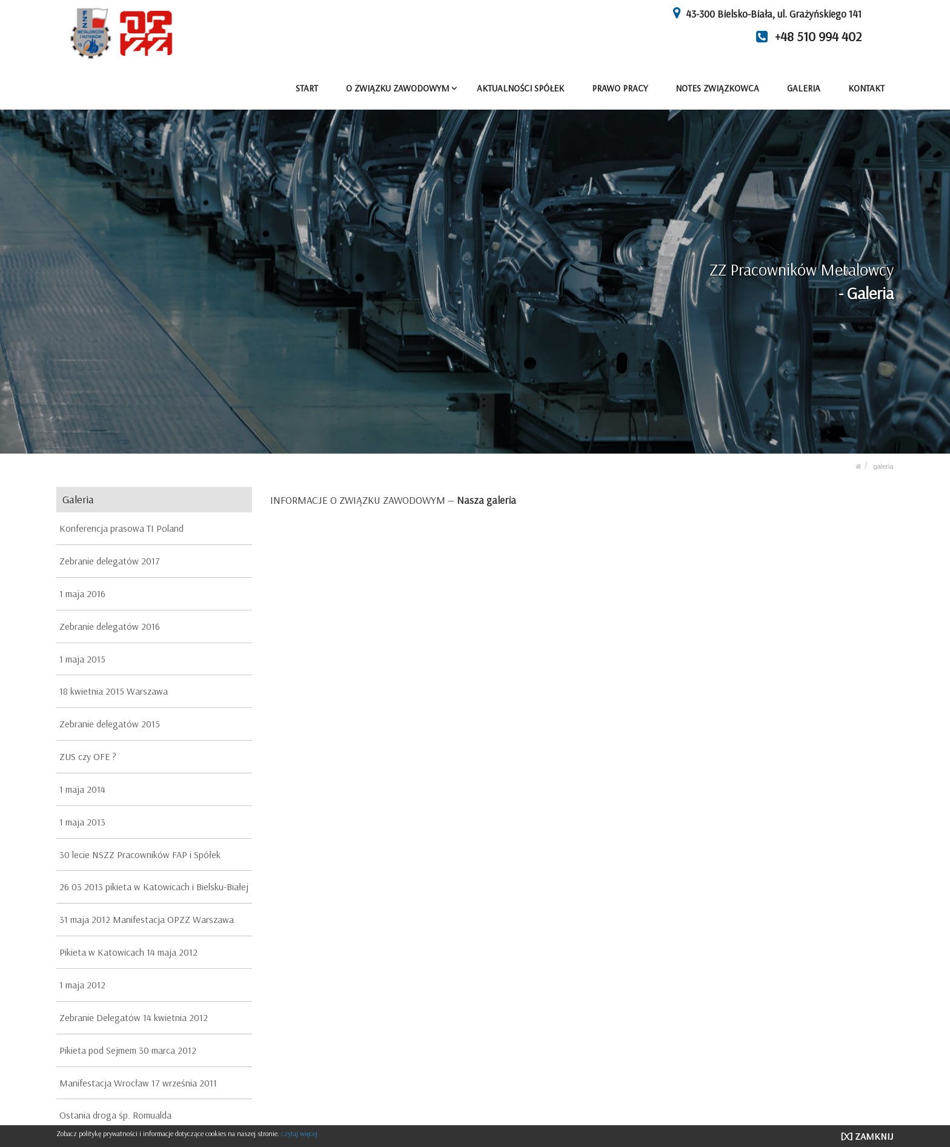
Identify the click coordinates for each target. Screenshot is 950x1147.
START (307, 88)
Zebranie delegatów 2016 (109, 626)
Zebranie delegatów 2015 (109, 724)
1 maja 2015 (82, 658)
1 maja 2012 (82, 985)
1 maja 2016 (82, 593)
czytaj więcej (299, 1133)
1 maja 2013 (82, 822)
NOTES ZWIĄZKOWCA (718, 88)
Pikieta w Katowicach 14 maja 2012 (128, 952)
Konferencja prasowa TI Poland (121, 528)
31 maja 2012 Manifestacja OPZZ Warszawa (146, 919)
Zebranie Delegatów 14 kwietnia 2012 (133, 1017)
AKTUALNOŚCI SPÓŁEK (521, 88)
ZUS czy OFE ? (87, 756)
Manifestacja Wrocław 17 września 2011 (138, 1082)
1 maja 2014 (82, 789)
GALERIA (803, 88)
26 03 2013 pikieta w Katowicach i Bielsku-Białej (153, 887)
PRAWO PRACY (620, 88)
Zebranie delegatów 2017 (109, 561)
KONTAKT (866, 88)
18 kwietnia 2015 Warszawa (113, 691)
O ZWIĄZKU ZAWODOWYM (398, 88)
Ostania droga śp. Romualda (115, 1115)
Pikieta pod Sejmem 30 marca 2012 (127, 1049)
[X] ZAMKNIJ (866, 1136)
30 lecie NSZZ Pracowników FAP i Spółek (140, 854)
